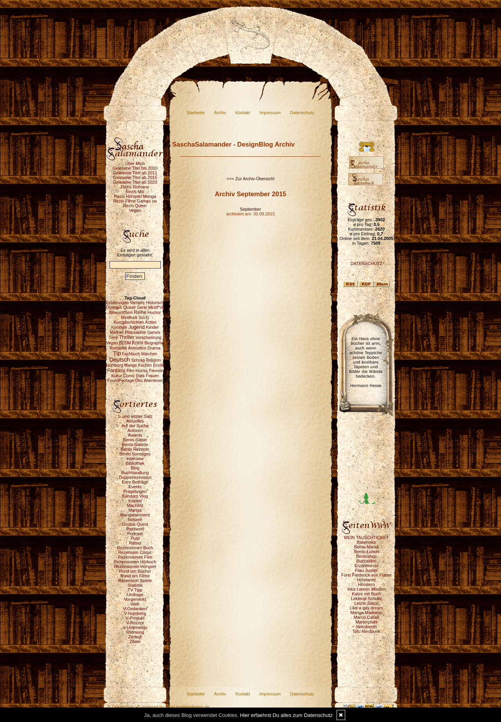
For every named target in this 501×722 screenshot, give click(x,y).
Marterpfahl (366, 622)
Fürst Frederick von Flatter (366, 575)
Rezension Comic (135, 552)
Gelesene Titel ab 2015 (135, 177)
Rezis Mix (135, 191)
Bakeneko (366, 542)
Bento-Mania (366, 547)
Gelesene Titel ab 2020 (135, 182)
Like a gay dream (366, 608)
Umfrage (135, 594)
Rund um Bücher (135, 571)
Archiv (220, 112)
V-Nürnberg (135, 613)
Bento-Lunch (366, 551)
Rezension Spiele (135, 580)
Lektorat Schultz (366, 598)
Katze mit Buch (366, 593)
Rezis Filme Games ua (135, 201)
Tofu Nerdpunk (366, 631)
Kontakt (243, 112)
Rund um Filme (135, 575)
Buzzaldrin (366, 561)
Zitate (135, 641)
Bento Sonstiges (135, 453)
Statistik (135, 585)
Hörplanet (366, 579)
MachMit (135, 505)
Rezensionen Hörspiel (135, 566)
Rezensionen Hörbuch (135, 561)
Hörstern (366, 584)
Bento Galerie (135, 444)
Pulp (135, 538)
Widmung (135, 632)
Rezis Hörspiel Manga (135, 196)
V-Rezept (135, 622)
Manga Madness (366, 612)
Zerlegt (135, 636)
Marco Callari (366, 617)
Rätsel (135, 543)
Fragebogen (134, 491)
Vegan (135, 210)
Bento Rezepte (135, 449)
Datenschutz (302, 112)
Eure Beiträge (135, 482)
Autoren (135, 430)
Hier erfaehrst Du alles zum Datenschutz (286, 715)
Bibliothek (135, 463)
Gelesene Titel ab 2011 (135, 172)
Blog (135, 468)
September (250, 209)
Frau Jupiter (366, 570)
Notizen (135, 519)
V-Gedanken (135, 608)
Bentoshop (366, 556)
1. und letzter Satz (135, 416)
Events (135, 486)
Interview (135, 458)
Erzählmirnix (366, 565)
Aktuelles (135, 421)
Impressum (270, 112)
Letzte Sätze (366, 603)
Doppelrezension (135, 477)
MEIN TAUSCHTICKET (366, 537)
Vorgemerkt (135, 599)
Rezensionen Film (135, 557)
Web (135, 604)
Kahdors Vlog (135, 496)
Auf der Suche (135, 425)
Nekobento (366, 626)
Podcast (135, 533)
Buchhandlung (135, 472)
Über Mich (135, 163)
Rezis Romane (135, 187)
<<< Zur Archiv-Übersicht (250, 178)
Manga (135, 510)
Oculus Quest (135, 524)
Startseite (196, 112)
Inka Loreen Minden (366, 589)
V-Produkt (135, 618)
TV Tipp (135, 590)
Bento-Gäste (135, 439)
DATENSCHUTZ (366, 263)
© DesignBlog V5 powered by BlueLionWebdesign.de (158, 706)
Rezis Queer (135, 205)
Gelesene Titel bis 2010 (135, 168)
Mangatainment (135, 514)
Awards (135, 435)
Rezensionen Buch (135, 547)
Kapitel (135, 500)
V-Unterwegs (135, 627)
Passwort (135, 529)
